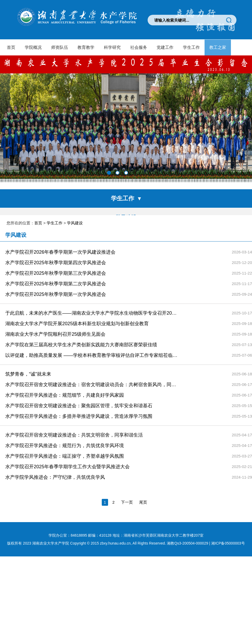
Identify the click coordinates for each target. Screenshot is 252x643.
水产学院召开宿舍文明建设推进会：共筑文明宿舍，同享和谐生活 (74, 464)
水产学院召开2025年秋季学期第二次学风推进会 (55, 313)
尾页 (143, 531)
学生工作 (191, 47)
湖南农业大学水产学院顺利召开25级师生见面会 (55, 363)
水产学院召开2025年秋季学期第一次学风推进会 (55, 323)
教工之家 (217, 47)
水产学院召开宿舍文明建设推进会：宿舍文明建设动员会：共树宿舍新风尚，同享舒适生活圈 (91, 414)
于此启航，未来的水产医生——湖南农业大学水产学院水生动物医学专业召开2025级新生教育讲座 (91, 342)
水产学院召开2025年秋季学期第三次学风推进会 (55, 302)
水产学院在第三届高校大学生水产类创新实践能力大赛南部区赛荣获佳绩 (81, 374)
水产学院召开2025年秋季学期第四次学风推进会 (55, 292)
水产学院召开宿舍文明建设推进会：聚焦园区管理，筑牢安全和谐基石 (78, 435)
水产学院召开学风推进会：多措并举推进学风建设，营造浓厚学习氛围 (78, 445)
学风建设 (126, 217)
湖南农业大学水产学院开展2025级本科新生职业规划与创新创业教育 (77, 353)
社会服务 (138, 47)
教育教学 (85, 47)
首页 (11, 47)
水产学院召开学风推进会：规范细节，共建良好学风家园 (64, 424)
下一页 (127, 531)
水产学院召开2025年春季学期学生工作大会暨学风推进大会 (67, 496)
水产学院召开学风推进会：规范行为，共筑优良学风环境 (64, 474)
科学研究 (112, 47)
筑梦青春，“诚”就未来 (28, 403)
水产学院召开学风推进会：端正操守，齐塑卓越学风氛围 (64, 485)
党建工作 (165, 47)
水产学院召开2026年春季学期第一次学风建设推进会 (60, 281)
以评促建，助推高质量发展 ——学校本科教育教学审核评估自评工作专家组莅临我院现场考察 (91, 384)
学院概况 (33, 47)
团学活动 (126, 236)
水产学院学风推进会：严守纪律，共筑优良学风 (55, 506)
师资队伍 (59, 47)
